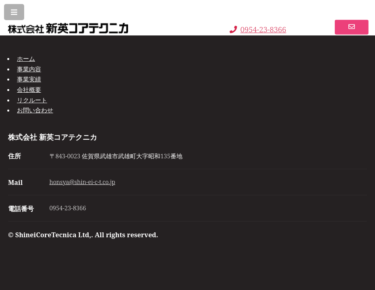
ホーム (26, 58)
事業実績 (29, 79)
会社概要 (29, 89)
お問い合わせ (35, 110)
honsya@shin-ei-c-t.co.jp (82, 182)
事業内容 (29, 69)
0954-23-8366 (258, 29)
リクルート (32, 100)
